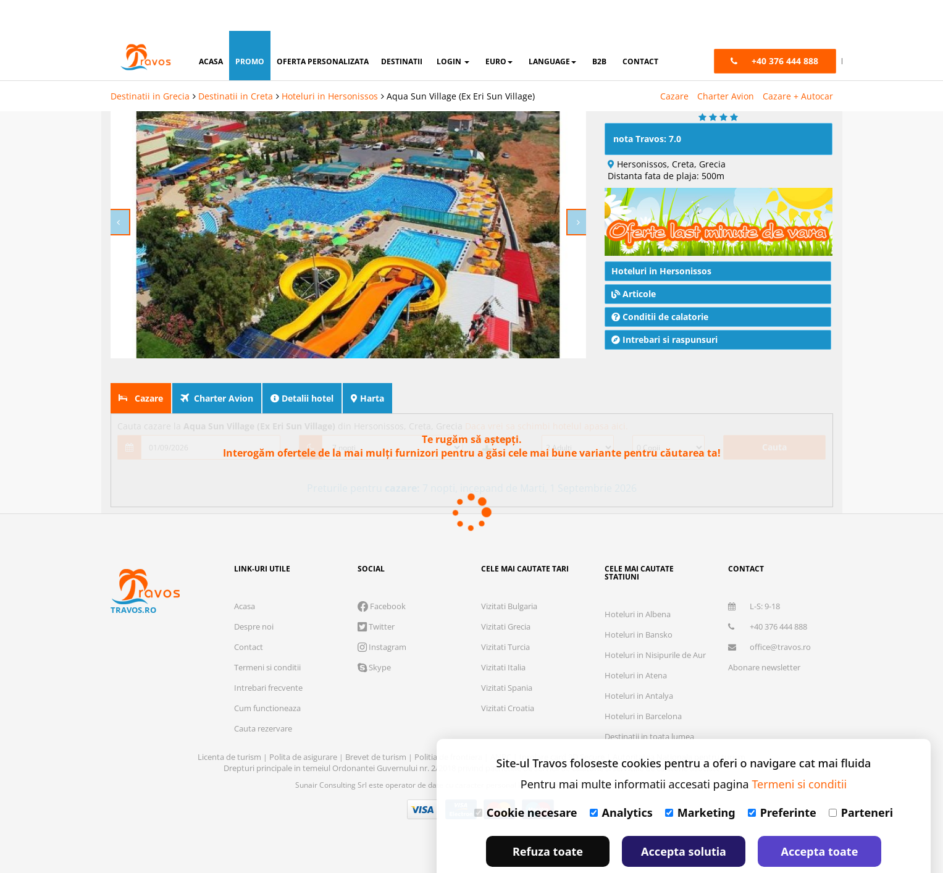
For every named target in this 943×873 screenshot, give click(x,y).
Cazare (674, 65)
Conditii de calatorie (659, 315)
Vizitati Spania (506, 685)
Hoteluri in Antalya (639, 693)
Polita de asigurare (304, 755)
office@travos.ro (769, 645)
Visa (423, 807)
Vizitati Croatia (507, 706)
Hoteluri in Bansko (639, 632)
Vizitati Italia (503, 665)
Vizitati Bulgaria (509, 604)
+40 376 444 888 (767, 624)
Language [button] (552, 30)
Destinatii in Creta (235, 65)
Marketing (700, 781)
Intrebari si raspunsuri (664, 338)
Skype (374, 665)
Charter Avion (725, 65)
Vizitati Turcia (505, 645)
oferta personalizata (323, 30)
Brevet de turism (376, 755)
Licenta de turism (230, 755)
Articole (633, 292)
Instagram (382, 645)
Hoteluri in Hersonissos (330, 65)
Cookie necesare (525, 781)
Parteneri (861, 781)
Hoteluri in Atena (636, 673)
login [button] (453, 30)
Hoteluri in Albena (638, 612)
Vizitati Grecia (505, 624)
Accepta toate (819, 820)
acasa (211, 30)
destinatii (401, 30)
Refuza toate (548, 820)
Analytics (621, 781)
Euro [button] (499, 30)
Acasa (244, 604)
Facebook (382, 604)
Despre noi (254, 624)
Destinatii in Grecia (150, 65)
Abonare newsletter (764, 665)
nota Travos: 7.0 (647, 137)
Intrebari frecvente (268, 685)
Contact (248, 645)
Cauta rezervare (263, 726)
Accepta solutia (683, 820)
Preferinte (782, 781)
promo (249, 30)
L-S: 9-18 (754, 604)
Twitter (376, 624)
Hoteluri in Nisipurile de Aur (655, 653)
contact (640, 30)
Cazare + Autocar (798, 65)
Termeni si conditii (267, 665)
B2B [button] (599, 30)
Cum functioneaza (267, 706)
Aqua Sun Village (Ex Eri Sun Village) (461, 65)
